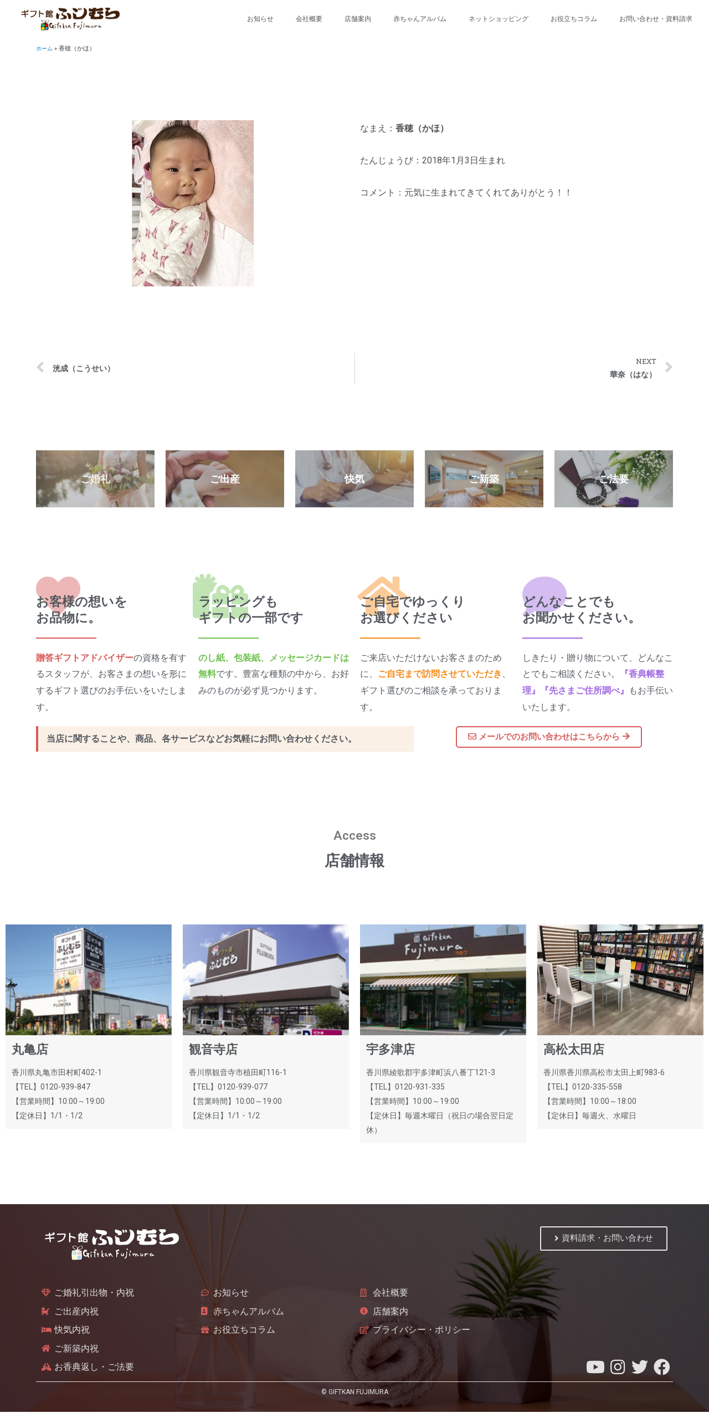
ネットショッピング (498, 19)
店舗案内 (358, 19)
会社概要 (309, 19)
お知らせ (260, 19)
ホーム (45, 48)
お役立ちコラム (574, 19)
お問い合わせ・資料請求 (655, 19)
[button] (549, 738)
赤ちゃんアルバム (419, 19)
